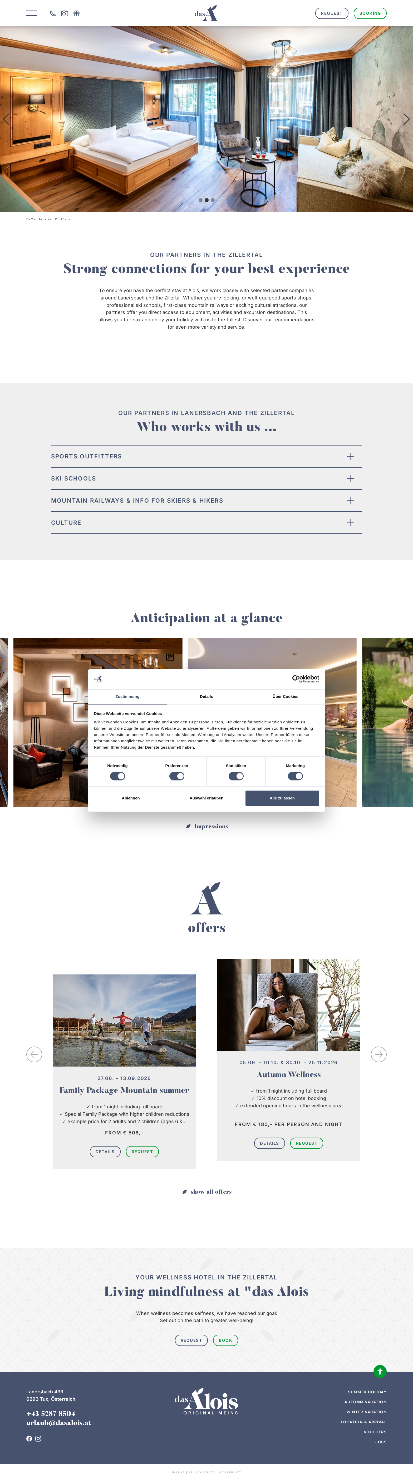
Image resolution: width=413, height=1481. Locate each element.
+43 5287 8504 (50, 1414)
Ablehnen (131, 798)
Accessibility (229, 1472)
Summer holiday (367, 1392)
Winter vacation (367, 1412)
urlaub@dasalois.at (58, 1423)
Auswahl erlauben (206, 798)
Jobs (381, 1442)
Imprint (178, 1472)
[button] (6, 119)
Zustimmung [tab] (128, 696)
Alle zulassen (282, 798)
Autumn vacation (366, 1402)
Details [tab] (206, 696)
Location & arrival (364, 1422)
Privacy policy (201, 1472)
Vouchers (375, 1432)
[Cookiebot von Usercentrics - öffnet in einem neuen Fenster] (296, 679)
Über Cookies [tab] (285, 696)
